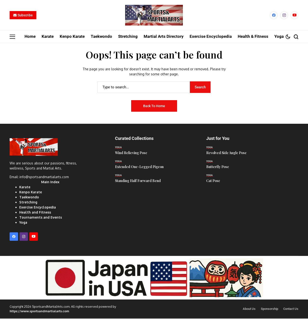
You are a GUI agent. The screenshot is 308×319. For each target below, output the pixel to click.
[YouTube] (294, 16)
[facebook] (274, 16)
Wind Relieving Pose (131, 153)
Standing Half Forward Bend (138, 181)
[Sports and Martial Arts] (154, 15)
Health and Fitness (35, 213)
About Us (249, 309)
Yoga (23, 223)
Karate (24, 188)
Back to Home (154, 106)
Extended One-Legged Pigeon (139, 167)
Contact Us (290, 309)
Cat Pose (213, 181)
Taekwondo (29, 198)
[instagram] (284, 16)
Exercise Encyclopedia (37, 208)
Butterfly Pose (217, 167)
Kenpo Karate (30, 193)
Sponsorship (269, 309)
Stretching (28, 203)
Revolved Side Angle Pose (226, 153)
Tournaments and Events (40, 218)
